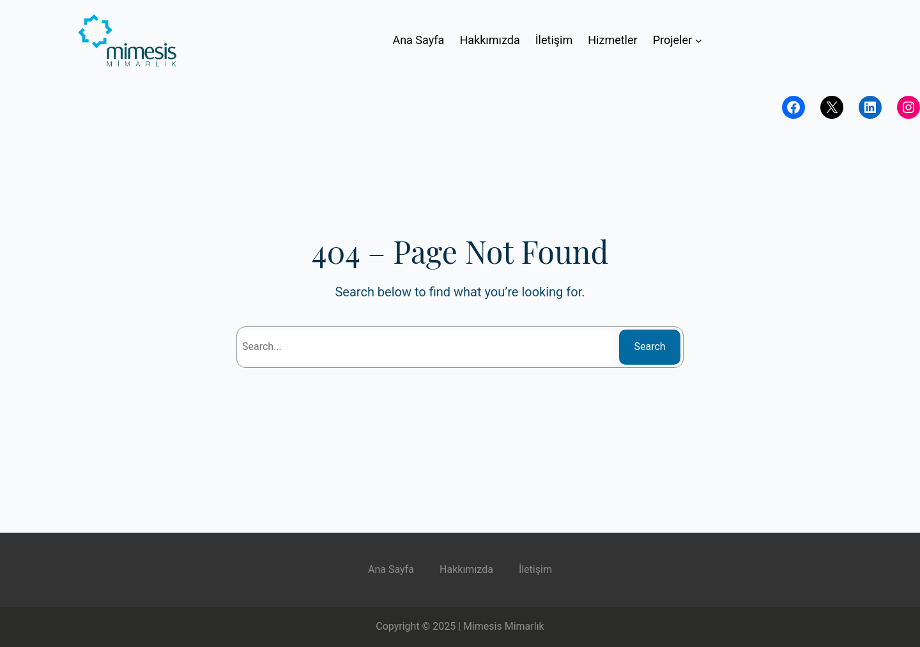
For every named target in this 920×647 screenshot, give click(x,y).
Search (650, 346)
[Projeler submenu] (698, 40)
